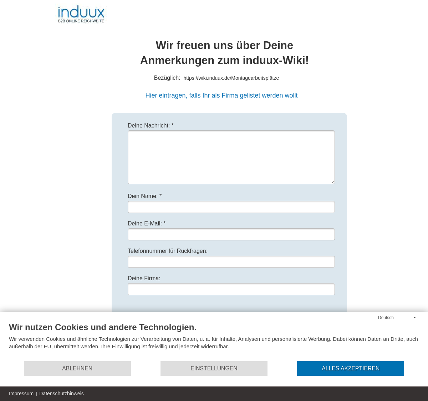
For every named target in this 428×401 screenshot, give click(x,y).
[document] (214, 341)
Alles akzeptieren (350, 368)
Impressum (21, 393)
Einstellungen (213, 368)
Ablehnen (77, 368)
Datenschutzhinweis (61, 393)
